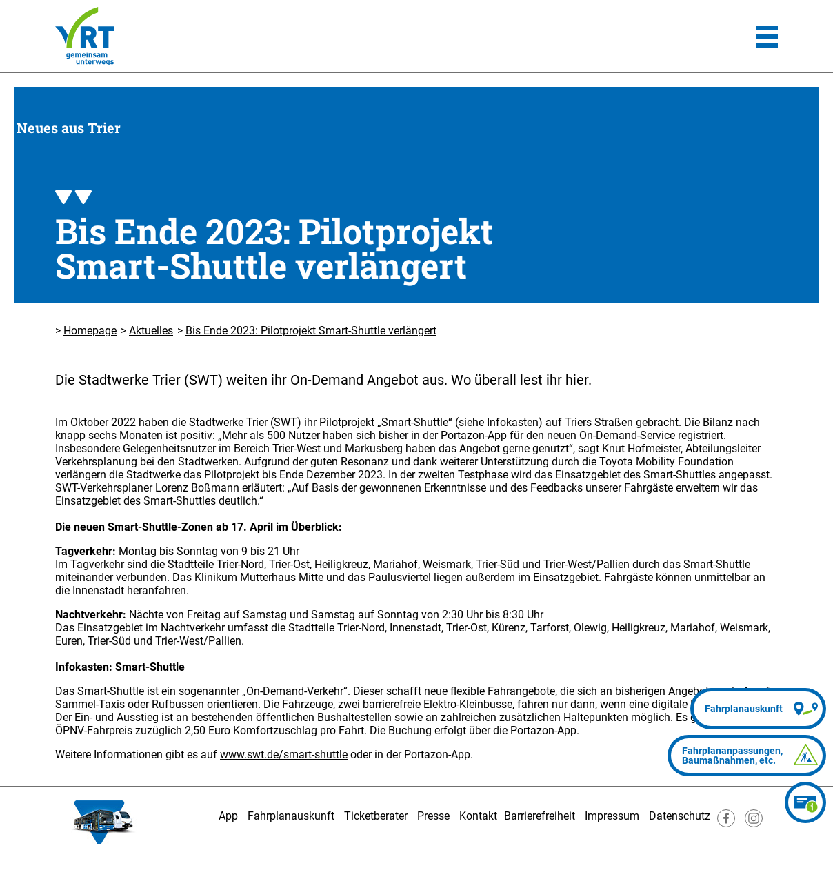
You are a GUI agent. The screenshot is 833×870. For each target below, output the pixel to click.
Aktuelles (151, 330)
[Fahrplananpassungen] (747, 755)
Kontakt (478, 815)
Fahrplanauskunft (291, 815)
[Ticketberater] (805, 802)
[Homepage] (84, 36)
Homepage (90, 330)
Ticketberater (376, 815)
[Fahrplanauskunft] (758, 708)
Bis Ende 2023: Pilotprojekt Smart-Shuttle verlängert (310, 330)
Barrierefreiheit (539, 815)
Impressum (612, 815)
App (228, 815)
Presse (433, 815)
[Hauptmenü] (767, 37)
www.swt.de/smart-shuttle (284, 754)
